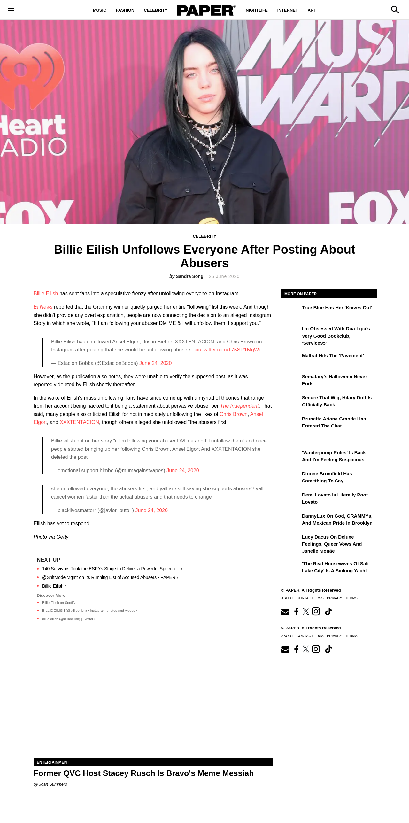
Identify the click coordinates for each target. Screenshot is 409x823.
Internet (287, 10)
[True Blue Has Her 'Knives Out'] (291, 312)
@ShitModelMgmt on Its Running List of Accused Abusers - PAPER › (110, 577)
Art (312, 10)
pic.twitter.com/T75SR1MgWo (227, 349)
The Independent (239, 406)
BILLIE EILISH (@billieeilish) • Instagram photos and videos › (89, 610)
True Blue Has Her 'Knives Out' (337, 307)
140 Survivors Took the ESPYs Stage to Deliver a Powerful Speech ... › (112, 568)
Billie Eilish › (54, 585)
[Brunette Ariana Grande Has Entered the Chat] (291, 423)
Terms (351, 598)
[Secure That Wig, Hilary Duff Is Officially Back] (291, 402)
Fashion (125, 10)
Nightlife (257, 10)
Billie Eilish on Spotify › (60, 602)
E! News (43, 307)
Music (99, 10)
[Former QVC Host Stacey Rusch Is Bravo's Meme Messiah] (153, 698)
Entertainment (53, 762)
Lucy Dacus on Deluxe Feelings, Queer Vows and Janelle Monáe (332, 544)
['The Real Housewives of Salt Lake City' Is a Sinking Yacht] (291, 568)
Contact (305, 598)
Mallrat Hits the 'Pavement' (333, 355)
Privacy (334, 598)
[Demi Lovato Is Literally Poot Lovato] (291, 499)
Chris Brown (234, 414)
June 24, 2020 (155, 363)
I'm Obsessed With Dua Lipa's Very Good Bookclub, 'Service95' (336, 336)
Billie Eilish (46, 293)
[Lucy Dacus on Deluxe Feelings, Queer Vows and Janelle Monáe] (291, 542)
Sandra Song (189, 276)
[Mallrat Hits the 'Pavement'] (291, 360)
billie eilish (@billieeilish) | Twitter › (69, 619)
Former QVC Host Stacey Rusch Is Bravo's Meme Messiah (144, 773)
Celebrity (155, 10)
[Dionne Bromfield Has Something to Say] (291, 478)
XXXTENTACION (79, 422)
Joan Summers (53, 784)
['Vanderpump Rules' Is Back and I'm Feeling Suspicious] (291, 457)
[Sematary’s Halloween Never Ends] (291, 381)
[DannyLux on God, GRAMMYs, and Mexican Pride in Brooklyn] (291, 520)
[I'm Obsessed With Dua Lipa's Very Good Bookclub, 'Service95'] (291, 333)
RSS (320, 598)
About (287, 598)
